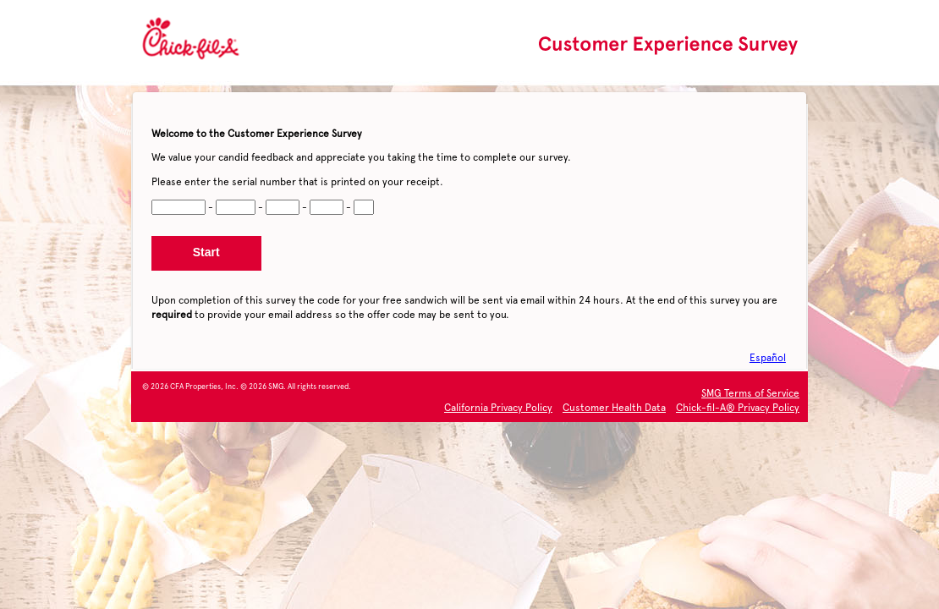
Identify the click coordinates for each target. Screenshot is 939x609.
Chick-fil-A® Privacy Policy (737, 408)
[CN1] (178, 207)
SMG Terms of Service (750, 393)
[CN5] (364, 207)
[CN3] (282, 207)
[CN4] (326, 207)
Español (768, 358)
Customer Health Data (614, 408)
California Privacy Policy (498, 408)
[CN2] (236, 207)
